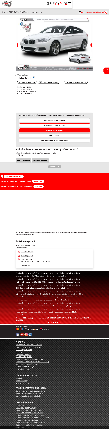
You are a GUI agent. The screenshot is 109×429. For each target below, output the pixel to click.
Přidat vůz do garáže (50, 82)
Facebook (17, 334)
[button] (84, 3)
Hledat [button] (98, 3)
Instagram (26, 334)
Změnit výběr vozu (28, 82)
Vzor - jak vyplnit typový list (26, 408)
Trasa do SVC (26, 265)
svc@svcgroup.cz (27, 256)
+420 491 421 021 (27, 252)
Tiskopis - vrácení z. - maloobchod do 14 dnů (32, 418)
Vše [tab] (18, 160)
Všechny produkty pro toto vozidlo (54, 140)
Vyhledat (38, 186)
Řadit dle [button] (53, 166)
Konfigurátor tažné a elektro (54, 120)
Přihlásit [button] (88, 3)
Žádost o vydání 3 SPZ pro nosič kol (29, 425)
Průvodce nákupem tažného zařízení (29, 345)
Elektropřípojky (54, 135)
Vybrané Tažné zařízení (54, 130)
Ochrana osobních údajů (25, 367)
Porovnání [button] (91, 4)
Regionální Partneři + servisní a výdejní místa (24, 356)
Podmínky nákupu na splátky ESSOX (29, 359)
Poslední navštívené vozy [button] (75, 82)
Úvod (2, 12)
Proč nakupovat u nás (24, 350)
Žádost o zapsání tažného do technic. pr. (30, 422)
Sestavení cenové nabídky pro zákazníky (31, 391)
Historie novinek (22, 405)
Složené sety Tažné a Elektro (54, 125)
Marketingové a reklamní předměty (28, 396)
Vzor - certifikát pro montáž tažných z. (29, 413)
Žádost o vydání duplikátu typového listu (30, 410)
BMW (11, 12)
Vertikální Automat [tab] (40, 160)
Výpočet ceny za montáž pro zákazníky (30, 393)
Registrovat (38, 181)
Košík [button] (102, 4)
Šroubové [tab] (26, 160)
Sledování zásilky (22, 381)
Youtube (22, 334)
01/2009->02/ (23, 12)
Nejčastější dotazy (22, 369)
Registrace (19, 378)
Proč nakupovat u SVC (14, 176)
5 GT (15, 12)
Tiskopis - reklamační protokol (27, 420)
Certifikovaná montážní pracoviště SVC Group (32, 362)
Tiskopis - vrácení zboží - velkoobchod (30, 415)
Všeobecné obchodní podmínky (27, 364)
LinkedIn (30, 334)
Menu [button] (106, 3)
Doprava (19, 352)
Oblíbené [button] (95, 4)
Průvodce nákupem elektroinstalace (29, 347)
